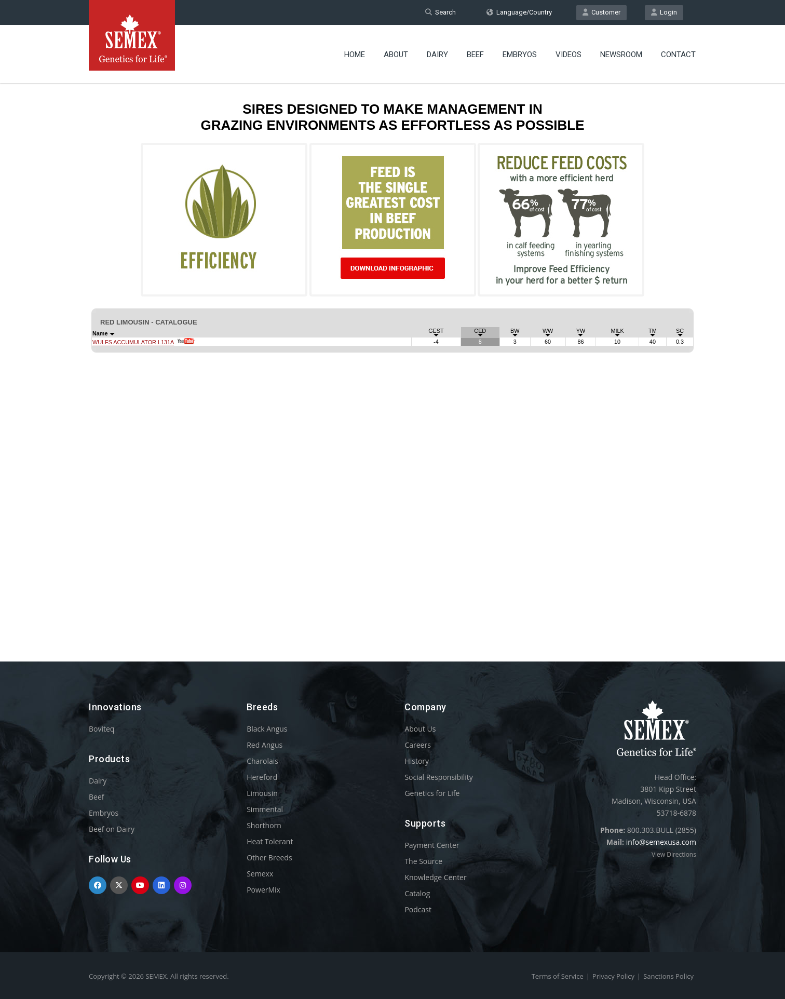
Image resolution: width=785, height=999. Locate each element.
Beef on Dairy (111, 829)
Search (440, 12)
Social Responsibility (438, 777)
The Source (423, 861)
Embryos (520, 54)
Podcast (417, 909)
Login (664, 12)
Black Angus (267, 729)
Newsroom (621, 54)
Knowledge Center (435, 877)
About (396, 54)
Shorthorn (264, 825)
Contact (678, 54)
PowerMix (263, 890)
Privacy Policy (613, 976)
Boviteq (101, 729)
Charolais (262, 761)
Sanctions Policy (668, 976)
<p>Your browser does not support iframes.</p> (392, 352)
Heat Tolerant (270, 841)
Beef (475, 54)
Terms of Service (558, 976)
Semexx (260, 874)
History (416, 761)
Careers (417, 745)
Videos (568, 54)
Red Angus (264, 745)
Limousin (262, 793)
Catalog (417, 893)
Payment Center (431, 845)
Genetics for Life (431, 793)
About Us (420, 729)
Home (354, 54)
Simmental (265, 809)
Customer (601, 12)
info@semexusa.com (661, 842)
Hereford (262, 777)
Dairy (437, 54)
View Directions (674, 854)
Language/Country (519, 12)
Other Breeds (269, 857)
